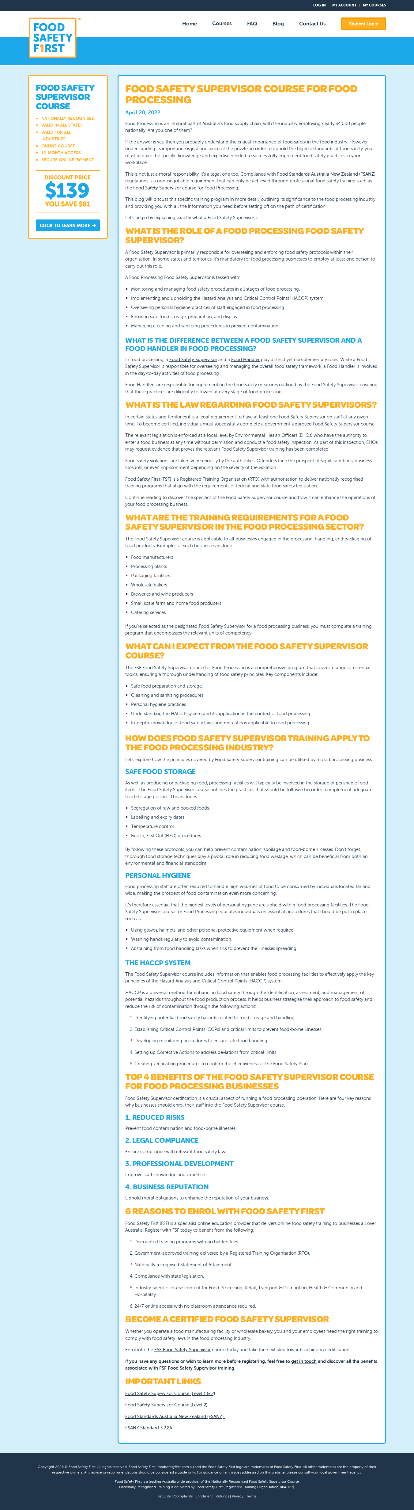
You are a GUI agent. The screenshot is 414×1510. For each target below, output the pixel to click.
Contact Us (312, 23)
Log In (319, 5)
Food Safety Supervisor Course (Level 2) (166, 1405)
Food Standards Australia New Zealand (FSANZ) (326, 174)
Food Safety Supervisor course (164, 188)
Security (164, 1496)
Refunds (222, 1496)
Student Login (363, 24)
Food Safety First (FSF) (148, 479)
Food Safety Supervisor (193, 359)
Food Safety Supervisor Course (274, 1481)
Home (189, 23)
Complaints (183, 1496)
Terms (251, 1496)
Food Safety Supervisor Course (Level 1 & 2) (170, 1393)
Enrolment (204, 1496)
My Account (344, 5)
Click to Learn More (68, 225)
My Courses (374, 5)
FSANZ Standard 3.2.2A (148, 1428)
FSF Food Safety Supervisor (182, 1349)
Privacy (237, 1496)
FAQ (252, 23)
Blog (278, 23)
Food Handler (245, 359)
